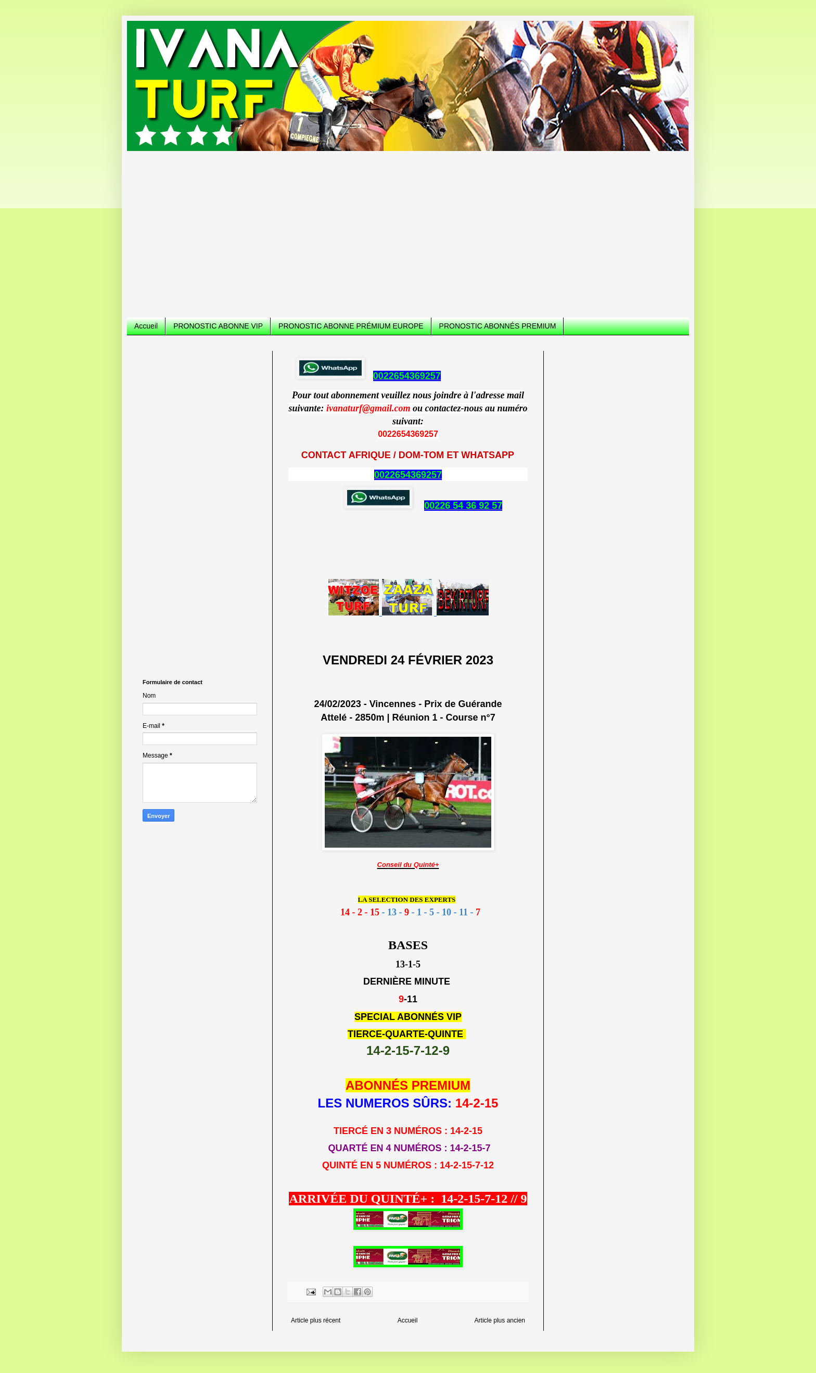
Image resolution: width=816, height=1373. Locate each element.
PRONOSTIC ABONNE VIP (218, 326)
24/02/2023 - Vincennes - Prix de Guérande (408, 704)
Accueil (146, 326)
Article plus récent (315, 1320)
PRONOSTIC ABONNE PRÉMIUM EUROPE (350, 326)
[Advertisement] (408, 229)
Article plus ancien (500, 1320)
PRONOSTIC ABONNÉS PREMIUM (497, 326)
